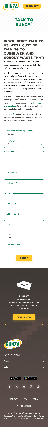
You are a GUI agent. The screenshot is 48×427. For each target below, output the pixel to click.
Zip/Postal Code (13, 245)
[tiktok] (38, 386)
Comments (10, 151)
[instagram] (31, 386)
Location (10, 141)
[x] (17, 386)
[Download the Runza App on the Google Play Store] (30, 378)
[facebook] (10, 386)
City (8, 224)
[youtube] (24, 386)
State (8, 234)
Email (8, 193)
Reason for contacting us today (19, 131)
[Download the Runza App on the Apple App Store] (15, 378)
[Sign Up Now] (24, 317)
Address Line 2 (12, 214)
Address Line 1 (12, 204)
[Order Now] (32, 6)
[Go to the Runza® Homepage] (11, 6)
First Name (11, 173)
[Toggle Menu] (43, 6)
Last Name (10, 183)
